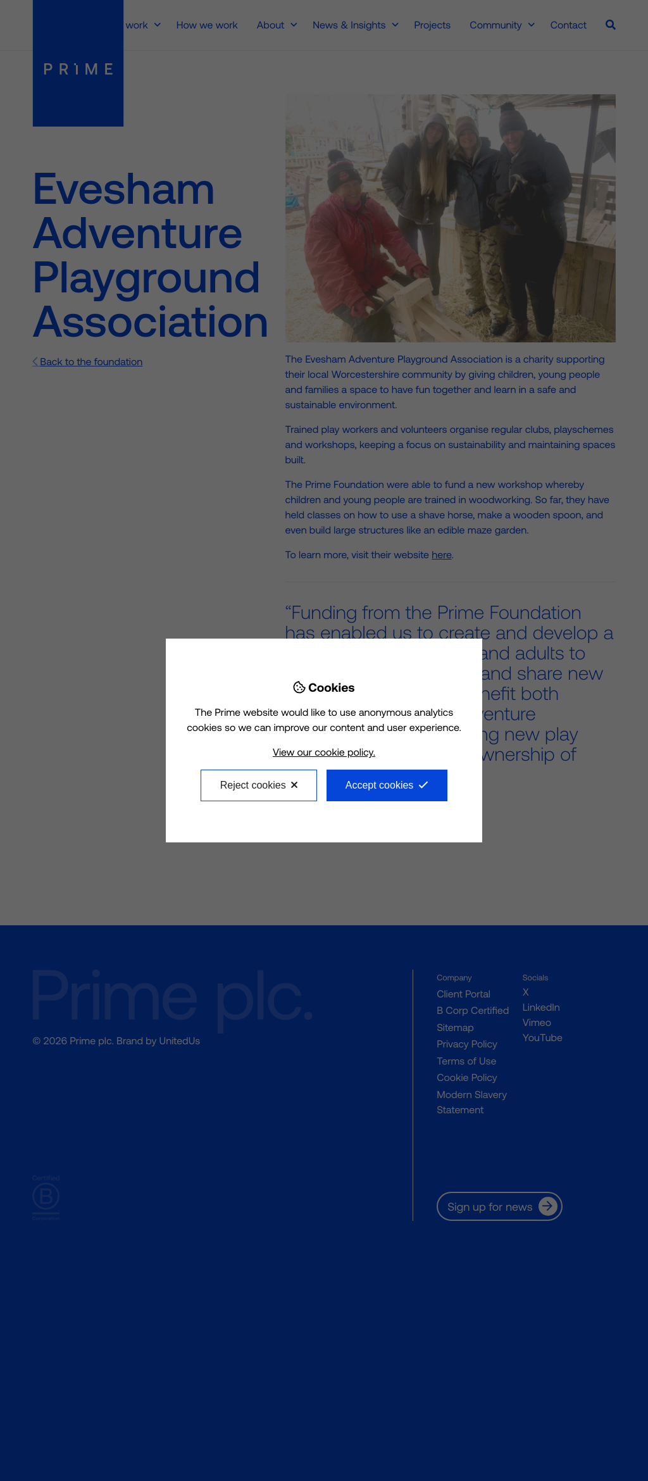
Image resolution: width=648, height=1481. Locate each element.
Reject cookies (253, 785)
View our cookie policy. (324, 752)
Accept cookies (380, 785)
